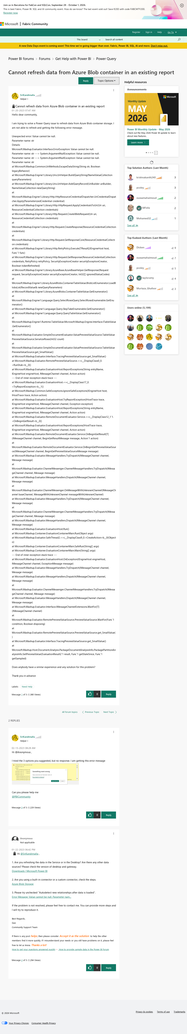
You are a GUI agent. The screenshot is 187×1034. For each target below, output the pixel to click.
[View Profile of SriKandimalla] (27, 95)
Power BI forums (21, 58)
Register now (10, 12)
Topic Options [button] (105, 80)
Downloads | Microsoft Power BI (30, 871)
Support (141, 23)
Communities (99, 23)
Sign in (149, 32)
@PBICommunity (21, 796)
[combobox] (143, 39)
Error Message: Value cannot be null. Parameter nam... (41, 896)
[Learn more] (138, 142)
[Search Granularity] (89, 39)
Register (136, 32)
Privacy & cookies (144, 1011)
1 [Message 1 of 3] (21, 694)
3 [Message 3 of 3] (21, 807)
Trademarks (179, 1011)
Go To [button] (171, 32)
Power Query (106, 58)
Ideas (84, 23)
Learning (127, 23)
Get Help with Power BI (73, 58)
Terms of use (163, 1011)
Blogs (114, 23)
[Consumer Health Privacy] (44, 1023)
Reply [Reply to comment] (108, 815)
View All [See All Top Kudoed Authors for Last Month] (132, 295)
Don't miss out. (159, 45)
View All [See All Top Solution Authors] (132, 225)
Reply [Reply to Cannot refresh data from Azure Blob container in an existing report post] (108, 694)
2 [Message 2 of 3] (21, 960)
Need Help (27, 686)
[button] (85, 80)
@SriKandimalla (29, 853)
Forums (55, 23)
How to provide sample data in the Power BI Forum (83, 949)
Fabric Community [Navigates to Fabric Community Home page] (35, 24)
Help (159, 32)
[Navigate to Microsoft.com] (9, 24)
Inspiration (70, 23)
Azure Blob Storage (23, 884)
